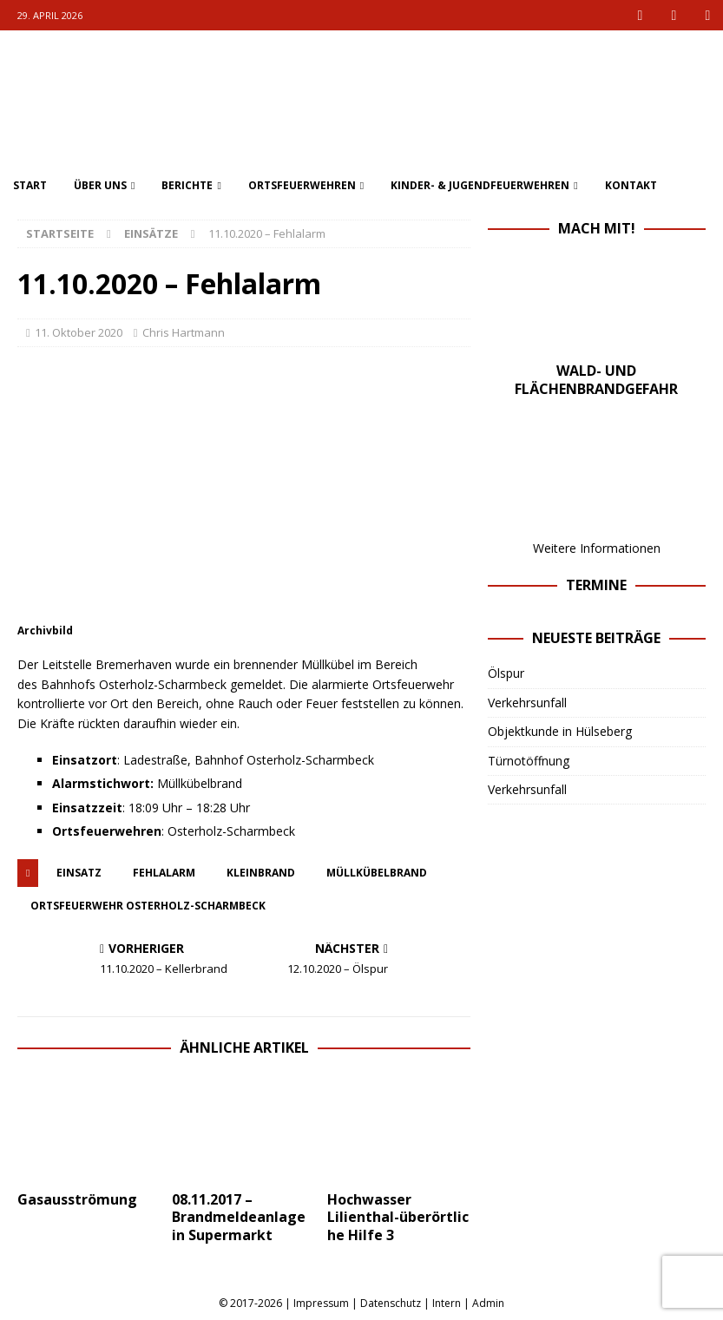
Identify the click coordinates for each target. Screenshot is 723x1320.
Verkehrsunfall (527, 702)
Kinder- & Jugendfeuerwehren (480, 185)
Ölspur (506, 673)
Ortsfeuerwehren (302, 185)
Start (30, 185)
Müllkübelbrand (376, 872)
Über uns (100, 185)
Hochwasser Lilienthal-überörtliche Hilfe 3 (398, 1217)
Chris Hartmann (183, 332)
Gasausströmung (77, 1199)
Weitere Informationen (597, 548)
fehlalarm (164, 872)
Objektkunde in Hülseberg (560, 731)
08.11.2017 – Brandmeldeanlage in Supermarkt (239, 1217)
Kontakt (631, 185)
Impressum (321, 1303)
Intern (446, 1303)
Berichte (187, 185)
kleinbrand (261, 872)
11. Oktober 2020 (78, 332)
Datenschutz (390, 1303)
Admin (488, 1303)
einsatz (79, 872)
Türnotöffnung (528, 760)
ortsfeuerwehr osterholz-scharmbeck (148, 905)
